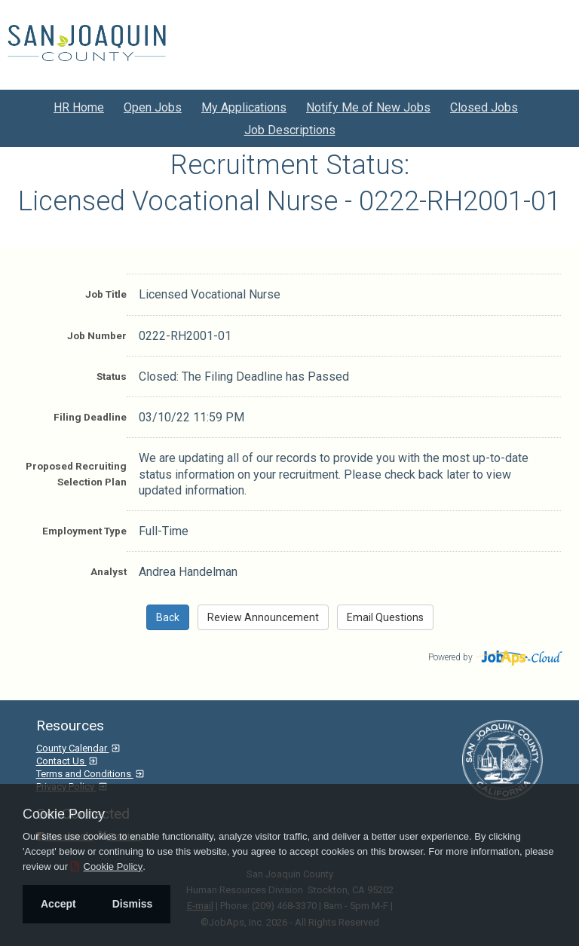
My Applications (243, 107)
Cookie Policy (64, 814)
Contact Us (61, 761)
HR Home (79, 107)
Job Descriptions (289, 130)
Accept (58, 904)
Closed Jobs (484, 107)
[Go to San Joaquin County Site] (86, 43)
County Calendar (72, 748)
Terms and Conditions (84, 773)
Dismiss (132, 904)
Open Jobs (153, 107)
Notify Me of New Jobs (368, 107)
